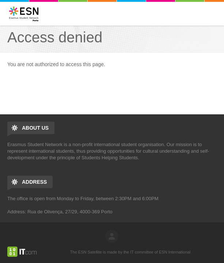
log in (111, 236)
